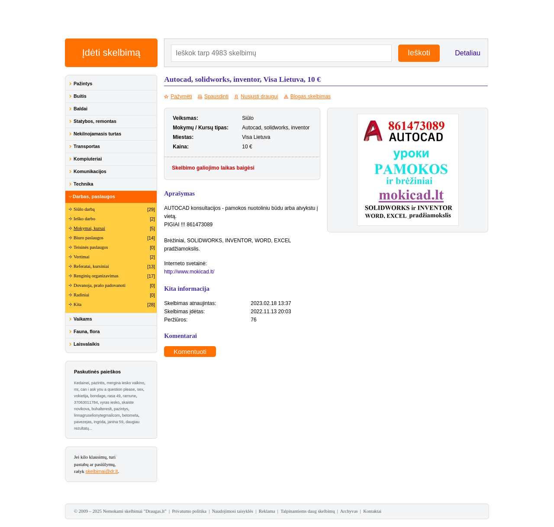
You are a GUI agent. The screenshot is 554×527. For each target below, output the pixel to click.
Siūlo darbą (84, 209)
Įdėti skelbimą (111, 52)
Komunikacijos (90, 171)
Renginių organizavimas (96, 275)
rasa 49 (114, 396)
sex (140, 389)
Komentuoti (190, 351)
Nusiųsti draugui (259, 96)
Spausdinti (216, 96)
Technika (83, 183)
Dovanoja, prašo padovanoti (100, 285)
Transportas (87, 146)
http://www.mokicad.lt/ (189, 272)
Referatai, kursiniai (91, 266)
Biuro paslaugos (88, 237)
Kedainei (81, 383)
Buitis (80, 96)
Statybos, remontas (95, 121)
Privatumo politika (189, 511)
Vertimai (82, 256)
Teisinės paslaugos (91, 247)
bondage (98, 396)
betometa (130, 415)
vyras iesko (109, 402)
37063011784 (86, 402)
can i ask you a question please (108, 389)
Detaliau (467, 53)
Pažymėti (181, 96)
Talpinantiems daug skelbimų (307, 511)
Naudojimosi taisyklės (232, 511)
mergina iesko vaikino (126, 383)
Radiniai (81, 294)
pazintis (98, 383)
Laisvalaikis (87, 344)
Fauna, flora (87, 331)
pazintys (121, 409)
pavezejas (83, 422)
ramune (129, 396)
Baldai (80, 108)
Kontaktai (372, 511)
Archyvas (349, 511)
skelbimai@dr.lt (102, 471)
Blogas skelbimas (310, 96)
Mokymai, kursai (89, 228)
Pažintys (83, 83)
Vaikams (83, 318)
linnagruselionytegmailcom (97, 415)
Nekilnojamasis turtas (97, 133)
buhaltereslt (102, 409)
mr (76, 389)
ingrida (100, 422)
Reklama (267, 511)
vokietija (81, 396)
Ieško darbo (84, 218)
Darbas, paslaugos (94, 196)
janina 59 (116, 422)
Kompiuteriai (88, 158)
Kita (77, 304)
